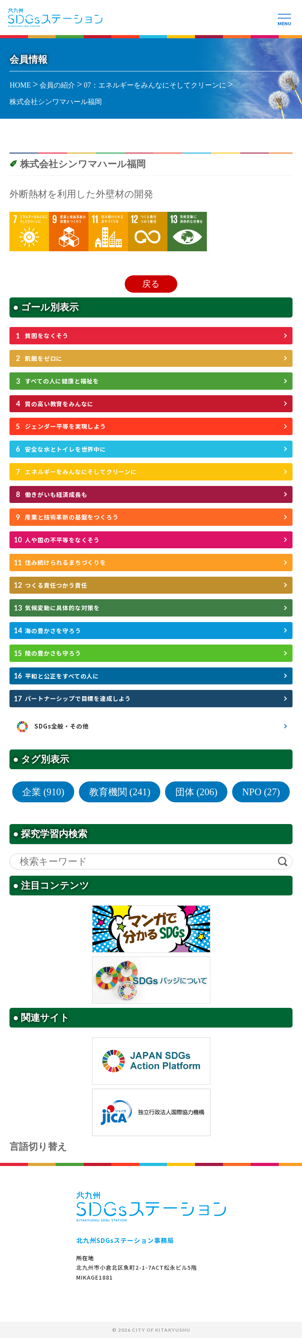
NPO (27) (261, 792)
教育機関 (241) (119, 792)
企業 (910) (43, 792)
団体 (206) (196, 792)
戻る (151, 284)
